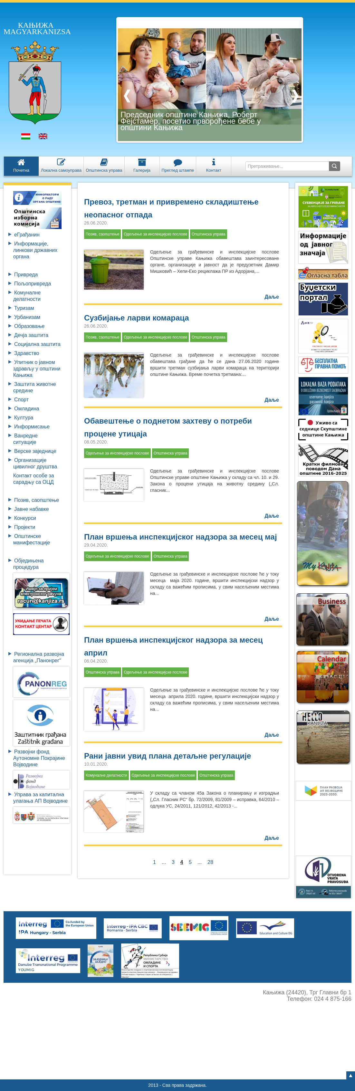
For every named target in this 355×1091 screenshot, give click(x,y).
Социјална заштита (37, 344)
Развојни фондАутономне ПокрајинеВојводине (39, 758)
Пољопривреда (32, 283)
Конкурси (25, 518)
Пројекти (24, 527)
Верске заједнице (35, 451)
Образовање (29, 326)
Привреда (26, 274)
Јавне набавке (31, 509)
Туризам (24, 308)
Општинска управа (208, 234)
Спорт (21, 399)
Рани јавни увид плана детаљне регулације (167, 755)
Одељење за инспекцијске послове (155, 234)
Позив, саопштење (36, 500)
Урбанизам (27, 317)
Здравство (26, 353)
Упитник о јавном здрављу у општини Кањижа (36, 368)
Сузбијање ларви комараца (136, 317)
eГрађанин (27, 234)
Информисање (32, 426)
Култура (23, 417)
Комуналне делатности (106, 775)
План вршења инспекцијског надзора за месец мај (180, 536)
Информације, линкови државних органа (35, 250)
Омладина (26, 408)
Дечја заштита (31, 335)
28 (210, 862)
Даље (271, 297)
